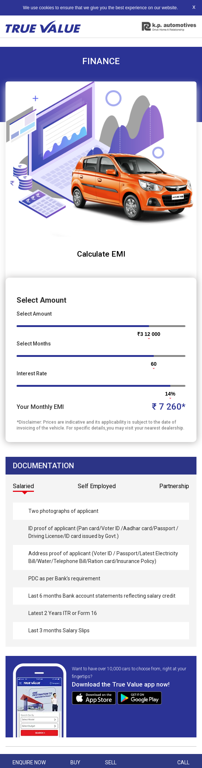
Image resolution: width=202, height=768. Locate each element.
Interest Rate (32, 373)
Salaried (23, 486)
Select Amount (34, 314)
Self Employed (97, 486)
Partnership (174, 486)
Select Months (34, 344)
